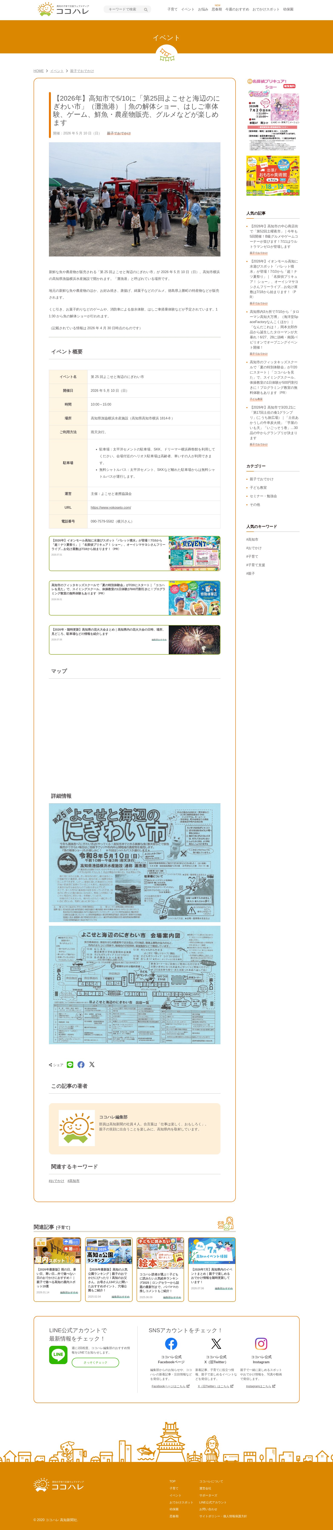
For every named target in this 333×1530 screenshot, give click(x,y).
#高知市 (73, 1181)
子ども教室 (258, 487)
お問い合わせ (208, 1509)
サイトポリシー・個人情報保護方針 (223, 1516)
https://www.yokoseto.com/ (111, 507)
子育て (172, 9)
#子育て (252, 556)
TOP (173, 1481)
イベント (188, 9)
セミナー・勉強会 (263, 496)
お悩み (203, 9)
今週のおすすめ (237, 9)
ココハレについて (211, 1481)
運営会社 (205, 1488)
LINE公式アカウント (213, 1502)
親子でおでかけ (262, 479)
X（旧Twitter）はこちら (214, 1386)
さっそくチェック (95, 1362)
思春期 (217, 9)
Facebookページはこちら (169, 1386)
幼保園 (288, 9)
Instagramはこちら (258, 1386)
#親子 (250, 573)
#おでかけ (56, 1181)
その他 (255, 504)
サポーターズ (208, 1495)
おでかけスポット (266, 9)
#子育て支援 (255, 565)
